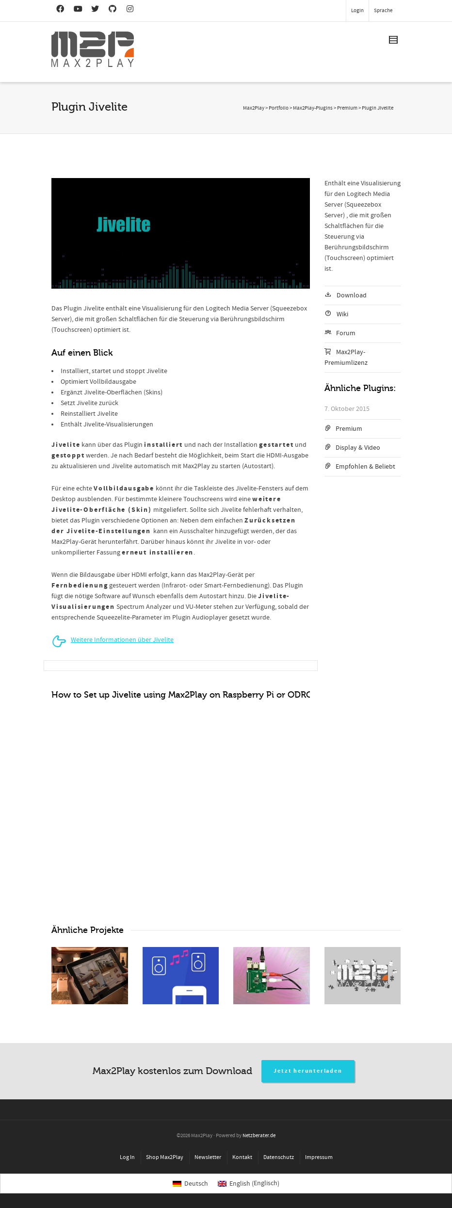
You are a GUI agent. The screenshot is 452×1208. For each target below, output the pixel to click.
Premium (349, 428)
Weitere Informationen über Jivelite (122, 640)
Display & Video (358, 447)
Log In (127, 1157)
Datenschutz (278, 1157)
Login (357, 10)
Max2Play (253, 108)
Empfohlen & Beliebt (365, 466)
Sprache (383, 10)
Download (352, 295)
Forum (345, 333)
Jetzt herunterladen (308, 1071)
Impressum (319, 1157)
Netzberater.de (258, 1135)
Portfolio (279, 108)
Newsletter (207, 1157)
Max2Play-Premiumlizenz (346, 357)
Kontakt (242, 1157)
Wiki (342, 314)
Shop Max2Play (164, 1157)
